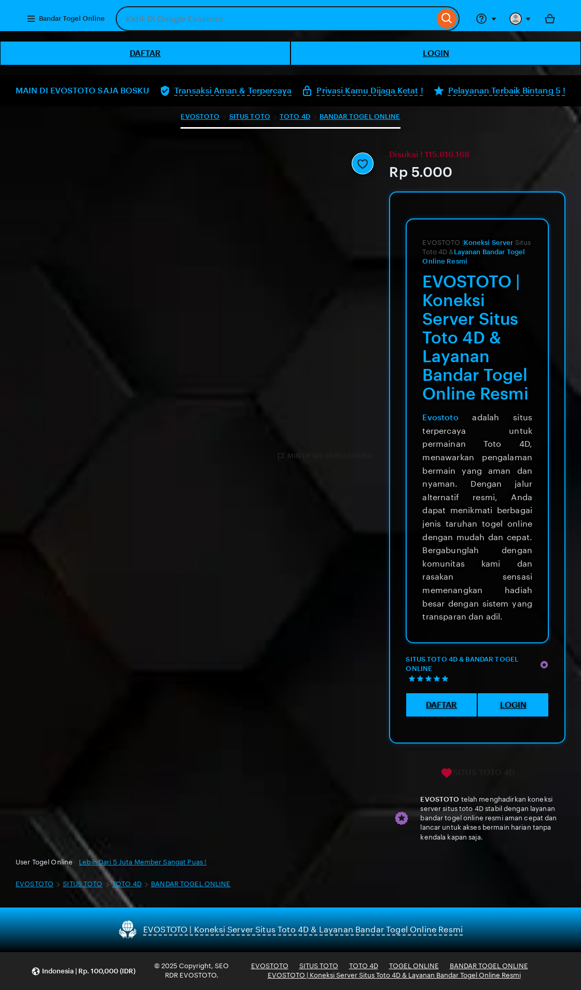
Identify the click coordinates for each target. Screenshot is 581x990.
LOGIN (436, 53)
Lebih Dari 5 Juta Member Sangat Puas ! (142, 862)
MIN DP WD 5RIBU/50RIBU (324, 456)
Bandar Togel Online (65, 18)
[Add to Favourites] (363, 163)
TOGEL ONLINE (414, 966)
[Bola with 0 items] (549, 18)
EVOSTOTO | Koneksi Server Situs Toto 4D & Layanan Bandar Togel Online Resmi (394, 975)
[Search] (447, 18)
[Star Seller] (544, 664)
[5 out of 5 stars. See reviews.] (430, 678)
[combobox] (275, 18)
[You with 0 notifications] (520, 18)
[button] (83, 971)
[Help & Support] (486, 18)
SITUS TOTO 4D (477, 773)
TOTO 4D (295, 116)
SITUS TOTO (249, 116)
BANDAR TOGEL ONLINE (360, 116)
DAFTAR (145, 53)
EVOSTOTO (200, 116)
